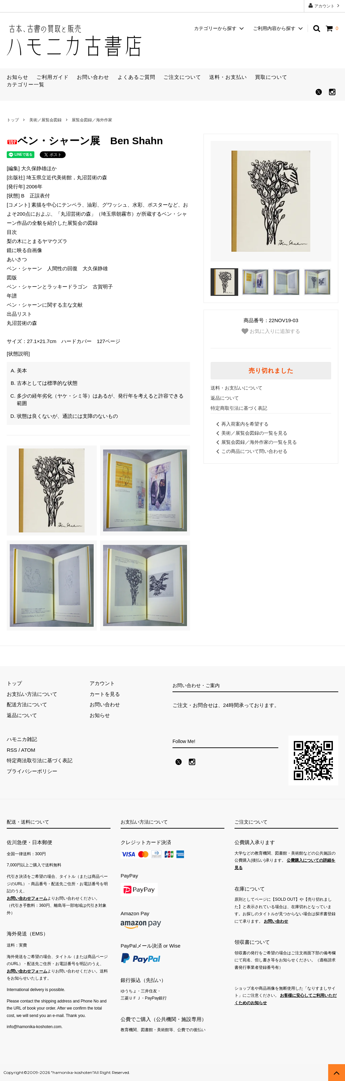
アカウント (324, 5)
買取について (271, 77)
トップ (13, 120)
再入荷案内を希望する (241, 424)
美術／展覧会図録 (45, 120)
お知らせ (17, 77)
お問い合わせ (93, 77)
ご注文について (182, 77)
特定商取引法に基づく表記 (239, 408)
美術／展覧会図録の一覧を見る (250, 433)
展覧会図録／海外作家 (92, 120)
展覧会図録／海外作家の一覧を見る (255, 442)
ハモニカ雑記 (22, 739)
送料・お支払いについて (236, 388)
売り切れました (271, 370)
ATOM (28, 750)
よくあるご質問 (136, 77)
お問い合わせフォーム (27, 898)
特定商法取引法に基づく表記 (39, 760)
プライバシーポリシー (32, 771)
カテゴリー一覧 (25, 84)
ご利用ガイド (52, 77)
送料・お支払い (228, 77)
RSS (12, 750)
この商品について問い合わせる (250, 451)
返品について (225, 398)
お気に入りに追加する (271, 331)
